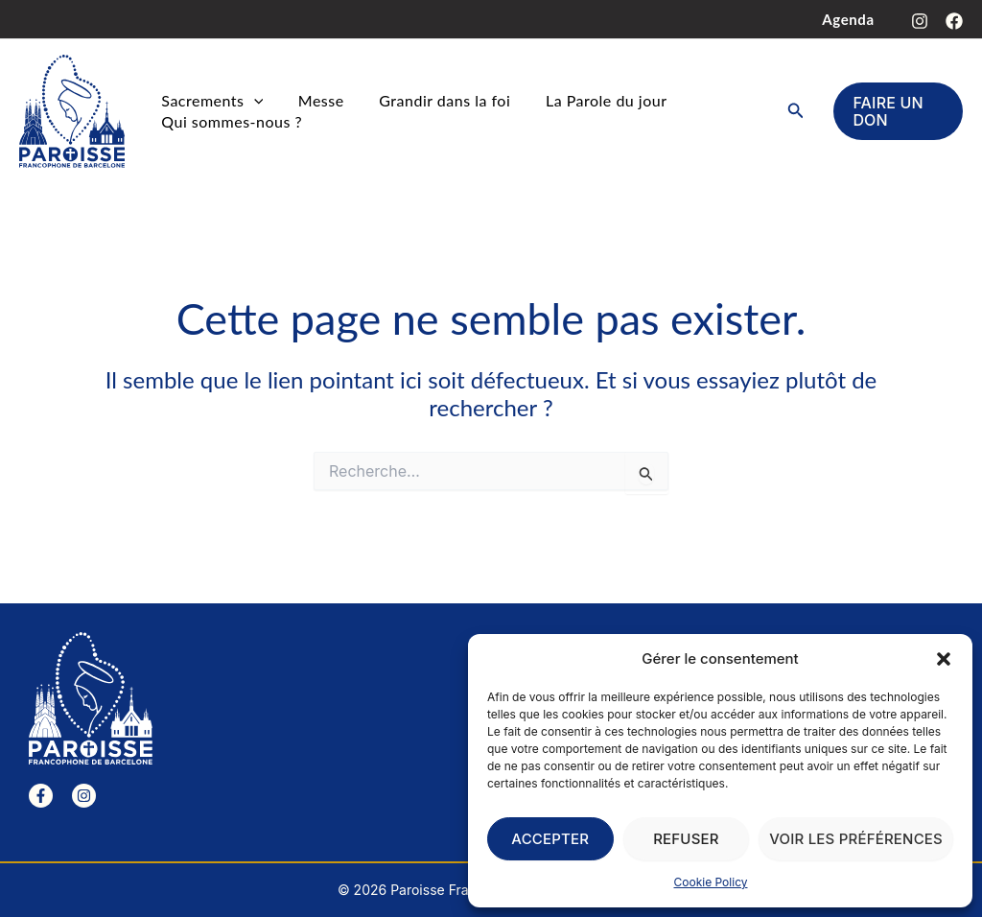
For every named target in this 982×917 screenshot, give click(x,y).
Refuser (686, 839)
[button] (943, 659)
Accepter (550, 839)
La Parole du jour (584, 100)
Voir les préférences (856, 839)
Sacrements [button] (209, 100)
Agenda (851, 19)
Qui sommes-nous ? (228, 121)
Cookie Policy (711, 882)
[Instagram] (919, 21)
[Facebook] (954, 21)
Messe (312, 100)
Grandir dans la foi (429, 100)
